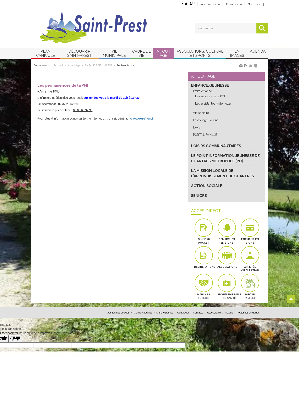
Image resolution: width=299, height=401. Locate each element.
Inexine (229, 312)
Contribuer (183, 312)
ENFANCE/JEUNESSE (98, 65)
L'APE (196, 127)
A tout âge (74, 65)
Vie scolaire (201, 113)
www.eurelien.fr (142, 118)
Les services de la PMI (210, 96)
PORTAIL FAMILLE (205, 134)
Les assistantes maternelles (213, 103)
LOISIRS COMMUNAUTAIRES (216, 146)
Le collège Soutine (205, 120)
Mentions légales (143, 312)
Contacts (198, 312)
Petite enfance (125, 65)
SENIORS (199, 195)
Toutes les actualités (248, 312)
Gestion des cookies (118, 312)
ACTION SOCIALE (206, 186)
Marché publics (164, 312)
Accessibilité (214, 312)
